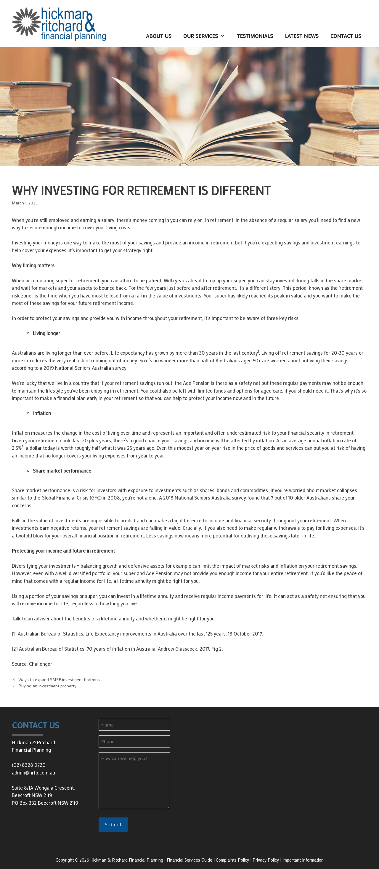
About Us (158, 35)
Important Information (303, 860)
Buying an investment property (47, 686)
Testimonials (255, 35)
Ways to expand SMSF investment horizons (59, 679)
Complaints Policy (232, 860)
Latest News (302, 35)
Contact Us (345, 35)
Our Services (207, 36)
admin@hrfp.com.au (33, 772)
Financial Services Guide (189, 860)
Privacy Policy (266, 860)
